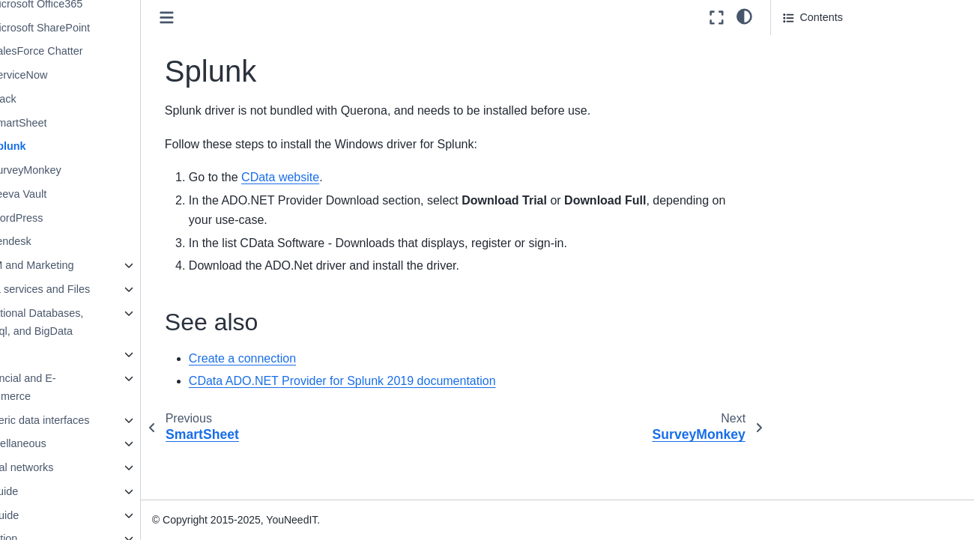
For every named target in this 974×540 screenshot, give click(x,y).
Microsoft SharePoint (93, 28)
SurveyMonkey (79, 170)
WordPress (70, 218)
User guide (45, 491)
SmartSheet (71, 123)
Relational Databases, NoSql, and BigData (84, 322)
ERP (42, 354)
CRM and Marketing (79, 265)
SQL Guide (46, 515)
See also (804, 46)
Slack (56, 99)
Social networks (69, 467)
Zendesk (64, 241)
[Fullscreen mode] (716, 17)
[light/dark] (744, 15)
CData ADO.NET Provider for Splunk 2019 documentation (396, 380)
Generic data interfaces (87, 420)
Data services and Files (87, 289)
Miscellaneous (65, 443)
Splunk (61, 146)
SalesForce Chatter (89, 51)
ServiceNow (72, 75)
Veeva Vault (71, 194)
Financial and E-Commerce (70, 387)
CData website (334, 177)
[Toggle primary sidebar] (221, 17)
